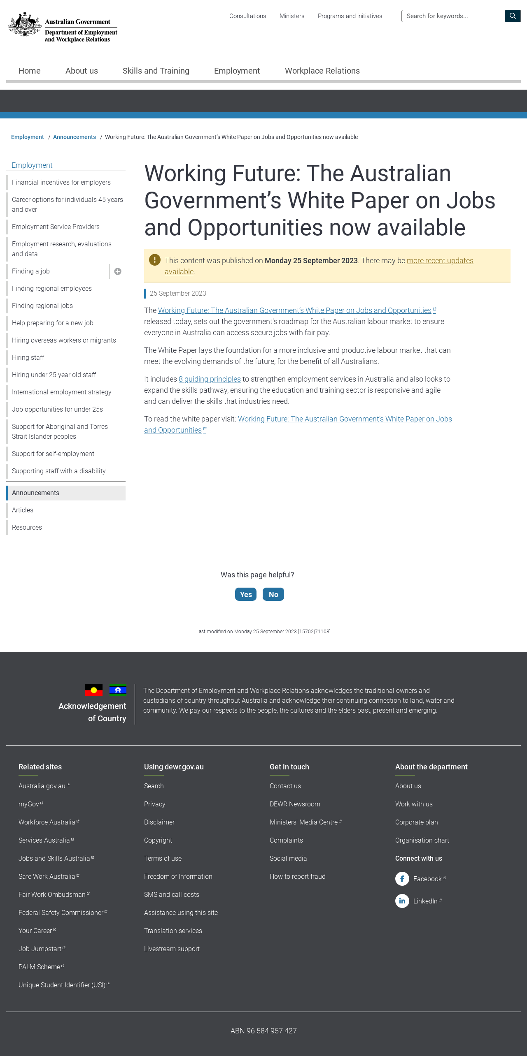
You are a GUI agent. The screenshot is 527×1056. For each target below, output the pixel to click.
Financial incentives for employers (61, 182)
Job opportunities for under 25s (57, 409)
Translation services (173, 931)
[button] (117, 271)
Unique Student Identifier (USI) (62, 985)
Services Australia (44, 840)
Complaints (286, 840)
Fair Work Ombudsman (52, 895)
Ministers (292, 16)
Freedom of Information (178, 876)
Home (30, 71)
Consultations (247, 16)
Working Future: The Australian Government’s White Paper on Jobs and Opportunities (294, 310)
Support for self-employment (53, 454)
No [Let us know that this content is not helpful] (274, 594)
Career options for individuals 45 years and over (67, 204)
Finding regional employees (52, 288)
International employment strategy (62, 392)
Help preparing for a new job (52, 323)
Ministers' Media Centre (304, 822)
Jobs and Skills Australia (54, 858)
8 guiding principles (210, 379)
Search (154, 786)
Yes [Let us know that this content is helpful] (246, 594)
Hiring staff (28, 357)
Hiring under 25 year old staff (54, 375)
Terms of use (163, 858)
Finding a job (31, 271)
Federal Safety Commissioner (61, 913)
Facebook (427, 879)
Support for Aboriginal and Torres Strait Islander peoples (60, 431)
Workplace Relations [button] (322, 71)
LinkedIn (425, 901)
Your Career (35, 931)
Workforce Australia (47, 822)
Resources (27, 527)
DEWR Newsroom (295, 804)
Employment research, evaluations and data (62, 249)
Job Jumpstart (40, 949)
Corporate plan (416, 822)
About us (408, 786)
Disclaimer (159, 822)
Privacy (155, 804)
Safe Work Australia (47, 876)
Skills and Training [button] (156, 71)
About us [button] (81, 71)
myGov (29, 804)
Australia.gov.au (42, 786)
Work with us (414, 804)
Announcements (74, 137)
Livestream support (172, 949)
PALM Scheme (39, 967)
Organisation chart (422, 840)
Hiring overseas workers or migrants (64, 340)
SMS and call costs (171, 895)
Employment (27, 137)
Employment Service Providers (56, 227)
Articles (22, 510)
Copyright (158, 840)
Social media (288, 858)
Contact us (285, 786)
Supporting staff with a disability (59, 471)
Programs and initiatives (350, 16)
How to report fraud (298, 876)
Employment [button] (237, 71)
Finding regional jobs (42, 306)
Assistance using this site (181, 913)
